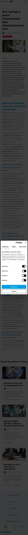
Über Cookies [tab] (22, 246)
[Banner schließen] (25, 242)
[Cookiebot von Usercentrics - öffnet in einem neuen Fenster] (16, 243)
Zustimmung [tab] (5, 246)
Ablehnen (14, 291)
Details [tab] (14, 246)
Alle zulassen (14, 286)
